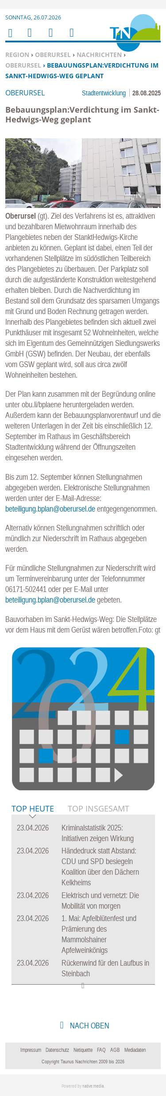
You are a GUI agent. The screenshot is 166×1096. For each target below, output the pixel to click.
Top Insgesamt (98, 808)
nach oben (88, 1025)
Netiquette (83, 1050)
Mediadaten (135, 1050)
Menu (29, 38)
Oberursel (53, 54)
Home (9, 39)
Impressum (30, 1050)
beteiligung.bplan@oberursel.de (50, 508)
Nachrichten (99, 54)
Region (17, 54)
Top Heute (33, 809)
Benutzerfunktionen (71, 38)
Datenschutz (57, 1050)
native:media (93, 1086)
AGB (115, 1050)
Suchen (49, 38)
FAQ (101, 1050)
